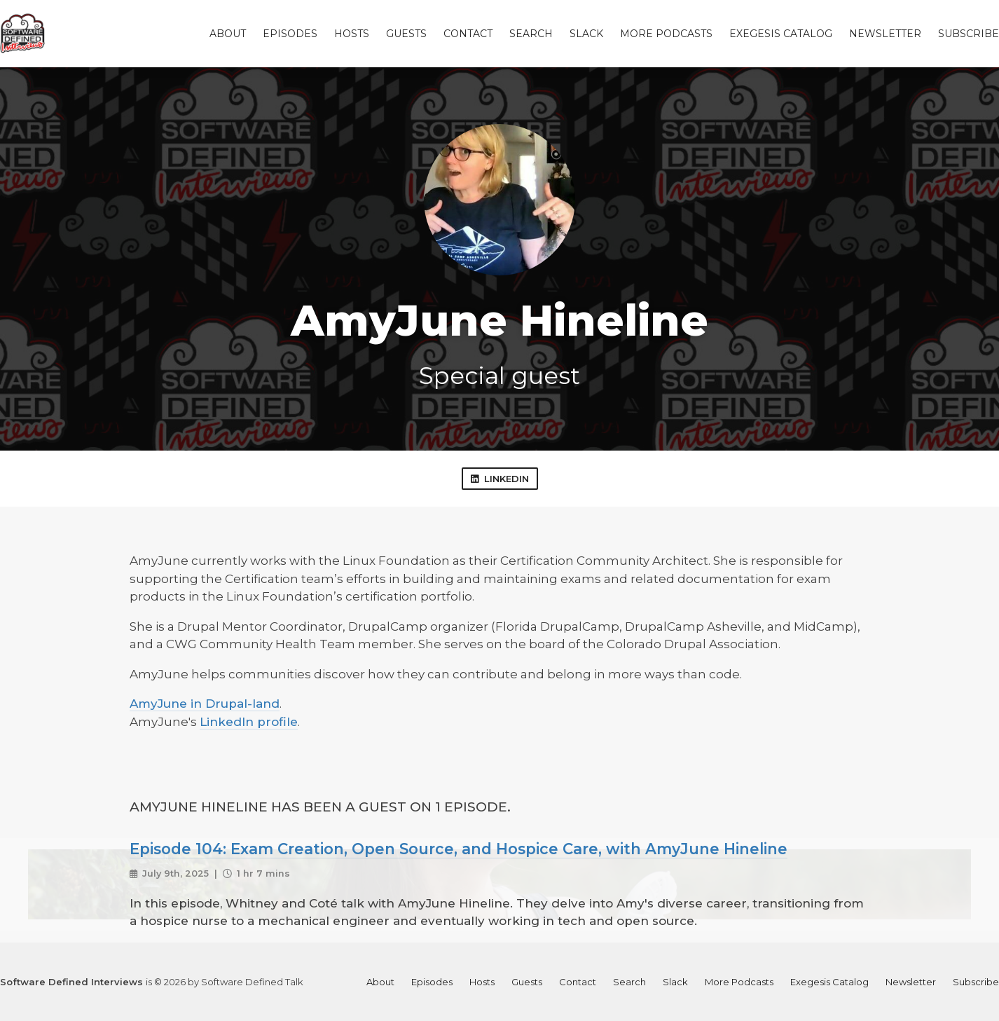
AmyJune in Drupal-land (205, 704)
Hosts (351, 33)
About (227, 33)
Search (531, 33)
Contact (467, 33)
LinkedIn (500, 478)
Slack (586, 33)
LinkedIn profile (249, 722)
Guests (406, 33)
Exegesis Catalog (780, 33)
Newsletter (885, 33)
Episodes (290, 33)
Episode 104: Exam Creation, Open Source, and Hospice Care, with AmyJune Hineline (458, 849)
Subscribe (968, 33)
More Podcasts (666, 33)
